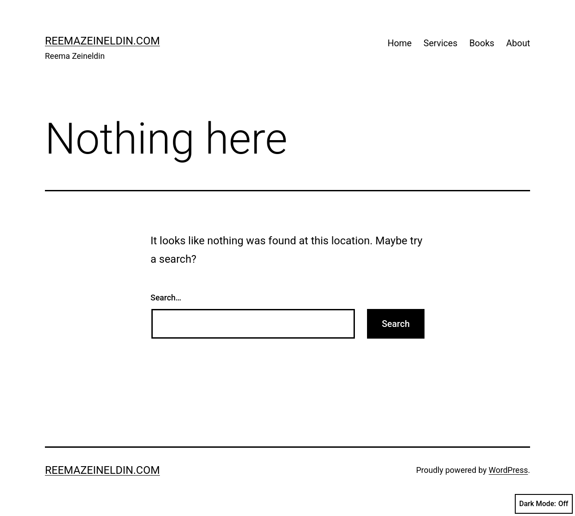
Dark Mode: (543, 503)
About (518, 43)
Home (400, 43)
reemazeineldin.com (102, 41)
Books (482, 43)
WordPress (508, 470)
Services (440, 43)
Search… (165, 297)
